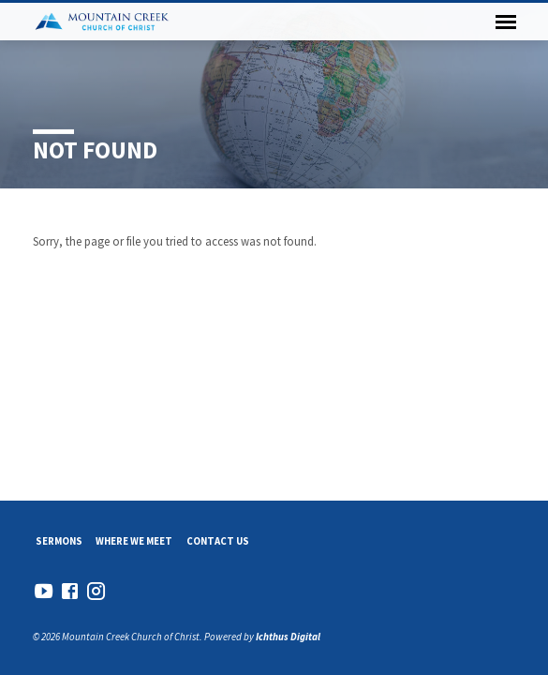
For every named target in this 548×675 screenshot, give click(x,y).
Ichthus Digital (288, 636)
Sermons (59, 541)
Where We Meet (134, 541)
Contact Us (217, 541)
